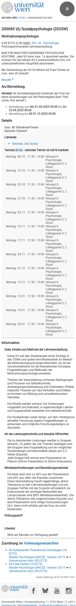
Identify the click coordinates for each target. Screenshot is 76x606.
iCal (18, 150)
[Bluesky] (45, 590)
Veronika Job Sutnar (25, 143)
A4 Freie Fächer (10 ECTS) (26, 564)
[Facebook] (33, 590)
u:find (21, 17)
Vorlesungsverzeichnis (41, 543)
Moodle (6, 80)
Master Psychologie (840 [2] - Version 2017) (37, 557)
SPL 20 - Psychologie (45, 43)
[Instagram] (68, 590)
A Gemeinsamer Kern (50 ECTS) (40, 558)
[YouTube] (57, 590)
